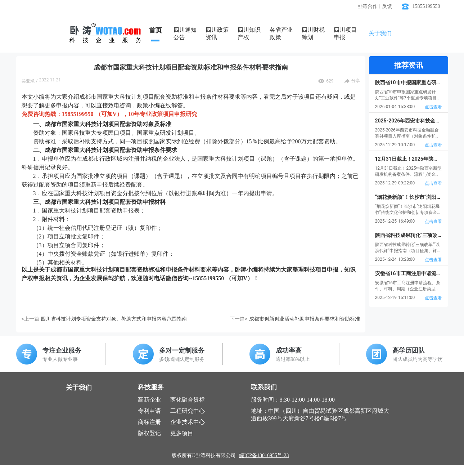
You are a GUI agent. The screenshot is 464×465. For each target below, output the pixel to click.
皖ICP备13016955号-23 (264, 455)
